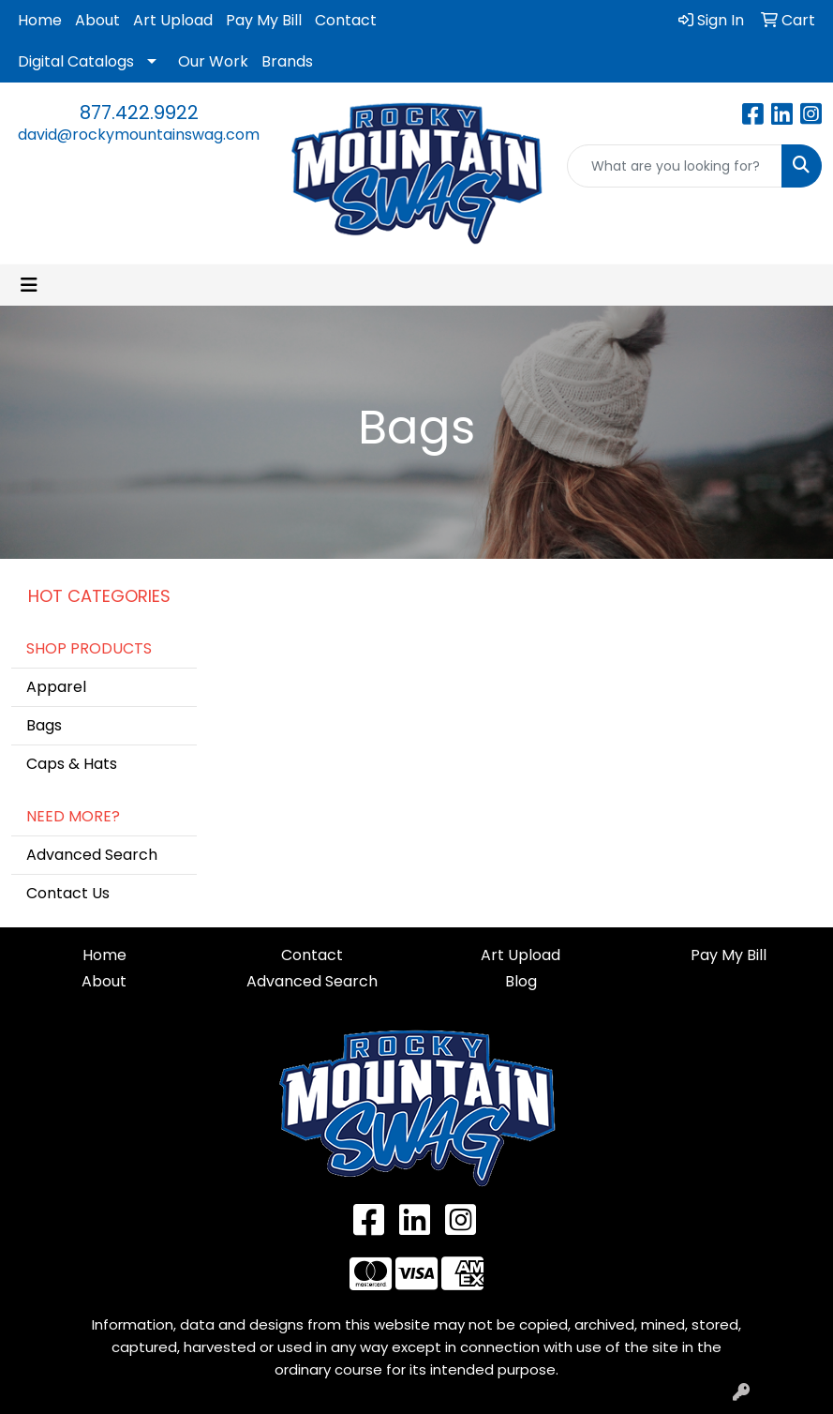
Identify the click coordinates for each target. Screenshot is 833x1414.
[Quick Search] (674, 166)
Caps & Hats (71, 764)
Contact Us (68, 893)
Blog (521, 981)
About (97, 20)
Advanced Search (91, 854)
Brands (287, 61)
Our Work (213, 61)
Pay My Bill (264, 20)
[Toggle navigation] (29, 285)
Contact (346, 20)
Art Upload (173, 20)
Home (40, 20)
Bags (44, 725)
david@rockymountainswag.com (139, 134)
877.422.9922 (139, 112)
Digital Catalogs (76, 61)
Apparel (56, 687)
